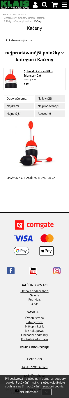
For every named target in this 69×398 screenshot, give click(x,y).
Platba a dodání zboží (34, 291)
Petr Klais (34, 300)
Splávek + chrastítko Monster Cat (32, 177)
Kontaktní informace (34, 339)
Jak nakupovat (34, 331)
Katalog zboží (34, 322)
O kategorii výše (16, 40)
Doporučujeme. (17, 98)
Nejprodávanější (48, 106)
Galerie (34, 295)
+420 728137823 (35, 367)
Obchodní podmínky (34, 335)
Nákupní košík (34, 326)
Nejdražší (13, 106)
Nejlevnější (45, 98)
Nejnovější (13, 114)
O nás (34, 304)
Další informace (27, 392)
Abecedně (44, 114)
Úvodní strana (34, 318)
